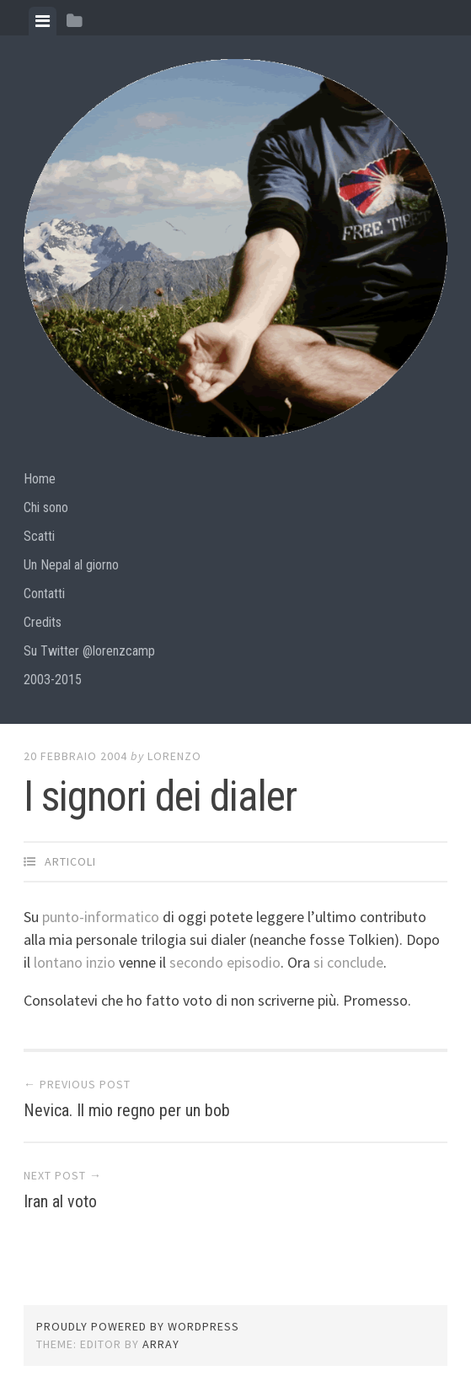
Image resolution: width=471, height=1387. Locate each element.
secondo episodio (225, 962)
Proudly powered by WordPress (137, 1326)
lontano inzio (76, 962)
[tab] (42, 21)
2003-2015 (53, 680)
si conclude (348, 962)
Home (40, 479)
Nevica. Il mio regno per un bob (127, 1110)
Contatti (44, 594)
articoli (70, 861)
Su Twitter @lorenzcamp (89, 651)
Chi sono (46, 507)
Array (160, 1344)
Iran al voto (60, 1201)
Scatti (39, 536)
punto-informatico (102, 916)
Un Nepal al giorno (71, 565)
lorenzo (174, 756)
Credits (43, 622)
